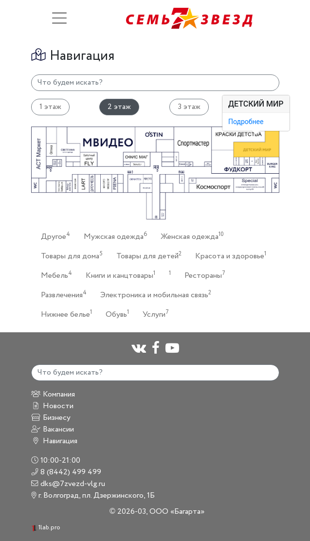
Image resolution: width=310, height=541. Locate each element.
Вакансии (52, 429)
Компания (53, 394)
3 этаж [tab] (189, 106)
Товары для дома (69, 256)
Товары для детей (146, 256)
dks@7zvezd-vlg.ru (68, 483)
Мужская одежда (112, 236)
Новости (52, 406)
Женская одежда (189, 236)
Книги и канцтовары (117, 275)
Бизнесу (51, 417)
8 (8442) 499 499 (66, 472)
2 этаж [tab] (119, 106)
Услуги (153, 314)
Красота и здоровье (227, 256)
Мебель (53, 275)
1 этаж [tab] (50, 106)
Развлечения (61, 295)
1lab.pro (45, 527)
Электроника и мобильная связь (152, 295)
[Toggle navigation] (59, 18)
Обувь (114, 314)
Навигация (54, 441)
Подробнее (245, 122)
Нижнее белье (63, 314)
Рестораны (202, 275)
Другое (52, 236)
